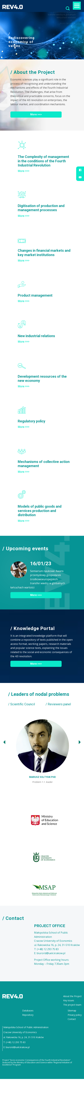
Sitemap (72, 1009)
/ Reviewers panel (58, 704)
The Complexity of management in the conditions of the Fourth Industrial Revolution (43, 161)
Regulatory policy (31, 421)
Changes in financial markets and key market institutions (44, 253)
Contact (72, 1017)
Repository (27, 1013)
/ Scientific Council (21, 704)
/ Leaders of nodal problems (38, 694)
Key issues (68, 998)
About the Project (72, 994)
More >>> (36, 114)
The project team (72, 1003)
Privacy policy (75, 1013)
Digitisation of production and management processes (41, 208)
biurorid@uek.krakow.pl (18, 1045)
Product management (35, 295)
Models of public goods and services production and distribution (39, 510)
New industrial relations (36, 336)
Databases (27, 1009)
